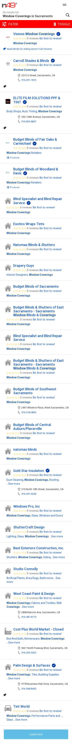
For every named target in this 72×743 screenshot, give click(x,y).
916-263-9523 (28, 652)
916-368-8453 (28, 688)
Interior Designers (17, 274)
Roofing (54, 479)
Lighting (11, 536)
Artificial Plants (16, 578)
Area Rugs (32, 578)
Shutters (12, 557)
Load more (36, 734)
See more (14, 483)
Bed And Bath (15, 638)
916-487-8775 (28, 616)
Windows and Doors (51, 515)
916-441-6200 (28, 493)
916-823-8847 (28, 121)
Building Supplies (48, 674)
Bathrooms (46, 578)
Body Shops (14, 111)
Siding (47, 557)
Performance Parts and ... (46, 715)
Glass (34, 515)
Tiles (34, 674)
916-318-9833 (28, 412)
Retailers (24, 152)
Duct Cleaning (15, 479)
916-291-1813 (28, 80)
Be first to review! (51, 38)
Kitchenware (32, 638)
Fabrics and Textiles (43, 602)
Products (13, 157)
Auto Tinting (29, 111)
